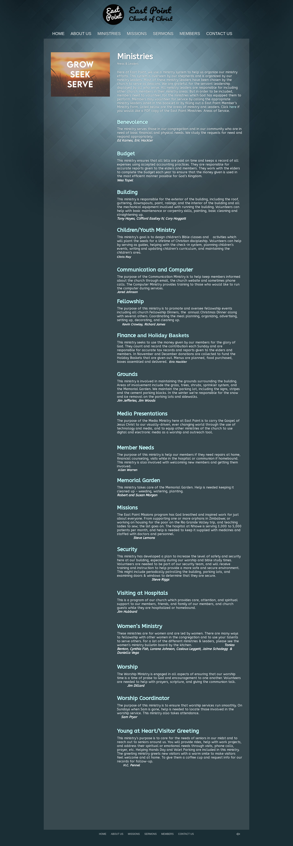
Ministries (109, 33)
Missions (137, 33)
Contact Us (219, 33)
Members (189, 33)
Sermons (163, 33)
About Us (81, 33)
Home (58, 33)
